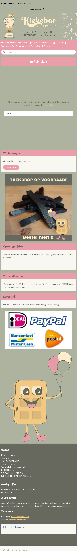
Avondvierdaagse (25, 42)
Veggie (54, 42)
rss (36, 546)
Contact (47, 46)
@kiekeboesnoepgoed (20, 516)
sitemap (31, 546)
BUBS (61, 42)
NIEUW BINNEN (8, 42)
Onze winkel (36, 46)
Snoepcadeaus (22, 46)
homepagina (48, 105)
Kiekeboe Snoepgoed (13, 527)
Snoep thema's (7, 46)
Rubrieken (38, 61)
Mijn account (37, 9)
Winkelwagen (11, 167)
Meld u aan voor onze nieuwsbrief (16, 3)
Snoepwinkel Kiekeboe (19, 519)
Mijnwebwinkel (67, 546)
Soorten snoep (42, 42)
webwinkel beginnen (45, 546)
